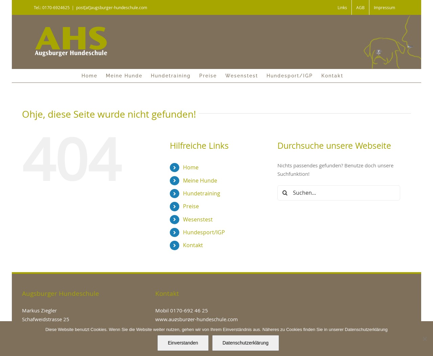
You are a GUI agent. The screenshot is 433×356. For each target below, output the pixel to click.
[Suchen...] (338, 192)
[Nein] (424, 338)
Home (191, 167)
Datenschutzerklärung (246, 343)
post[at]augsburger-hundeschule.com (111, 7)
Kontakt (193, 245)
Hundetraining (201, 193)
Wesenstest (198, 219)
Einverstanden (183, 343)
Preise (191, 206)
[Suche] (285, 192)
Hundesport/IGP (204, 232)
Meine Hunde (200, 180)
